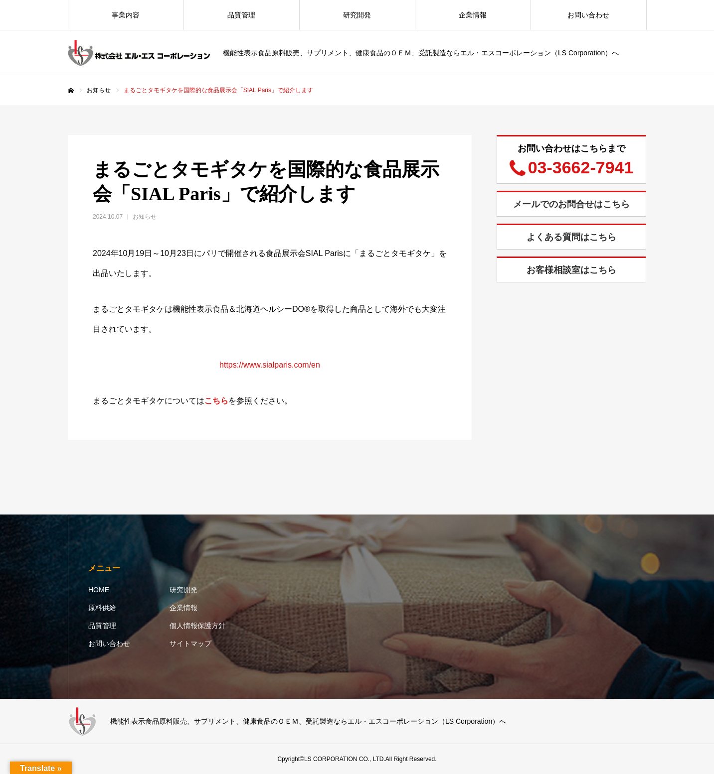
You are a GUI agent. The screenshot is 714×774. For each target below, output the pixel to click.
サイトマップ (190, 643)
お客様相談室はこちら (571, 270)
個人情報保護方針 (197, 626)
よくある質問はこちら (571, 237)
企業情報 (473, 15)
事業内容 (126, 15)
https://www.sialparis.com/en (269, 365)
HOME (98, 590)
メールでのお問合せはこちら (571, 204)
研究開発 (357, 15)
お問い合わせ (588, 15)
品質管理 (241, 15)
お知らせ (145, 216)
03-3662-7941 (581, 167)
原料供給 (102, 608)
